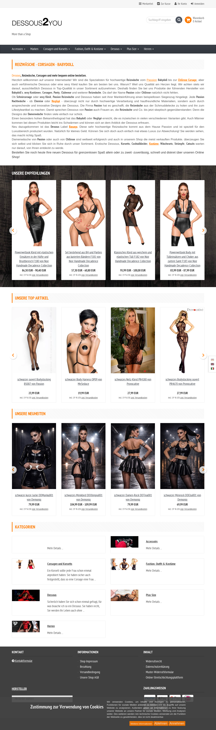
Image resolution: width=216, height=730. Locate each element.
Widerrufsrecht (154, 661)
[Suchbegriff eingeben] (163, 19)
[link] (189, 19)
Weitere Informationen (141, 723)
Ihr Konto (182, 3)
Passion (152, 80)
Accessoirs (18, 49)
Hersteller (19, 689)
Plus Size (133, 49)
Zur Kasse (165, 3)
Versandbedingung (90, 672)
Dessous (116, 49)
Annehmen (177, 723)
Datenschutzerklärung (157, 667)
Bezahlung (85, 667)
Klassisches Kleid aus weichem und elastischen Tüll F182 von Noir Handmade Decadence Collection (133, 257)
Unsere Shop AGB (89, 677)
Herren (149, 49)
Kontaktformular (22, 661)
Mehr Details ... (55, 548)
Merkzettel (146, 3)
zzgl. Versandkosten (40, 275)
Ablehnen (160, 723)
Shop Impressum (89, 661)
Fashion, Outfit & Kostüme (90, 49)
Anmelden (199, 3)
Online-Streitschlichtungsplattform (164, 677)
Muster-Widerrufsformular (160, 672)
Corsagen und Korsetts (56, 49)
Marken (34, 49)
